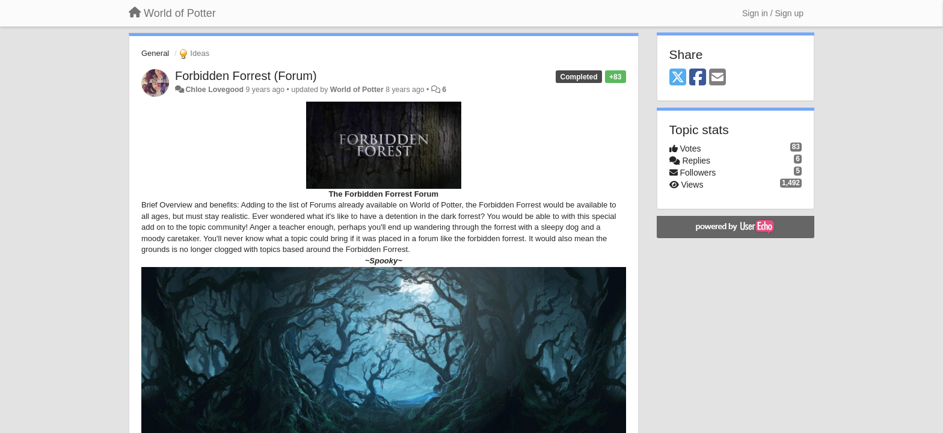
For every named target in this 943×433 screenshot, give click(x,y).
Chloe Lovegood (214, 89)
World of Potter (357, 89)
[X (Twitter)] (677, 77)
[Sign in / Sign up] (772, 13)
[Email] (717, 77)
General (155, 53)
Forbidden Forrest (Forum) (246, 75)
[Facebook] (697, 77)
